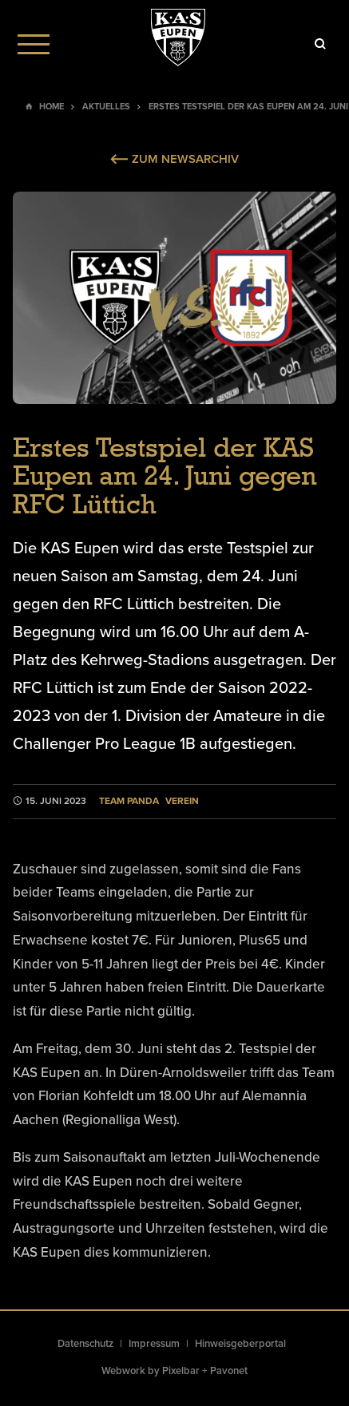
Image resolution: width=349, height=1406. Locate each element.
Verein (182, 801)
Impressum (154, 1343)
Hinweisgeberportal (240, 1343)
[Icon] (320, 44)
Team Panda (129, 801)
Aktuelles (106, 106)
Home (51, 106)
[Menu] (33, 44)
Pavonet (229, 1370)
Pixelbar (181, 1370)
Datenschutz (85, 1343)
